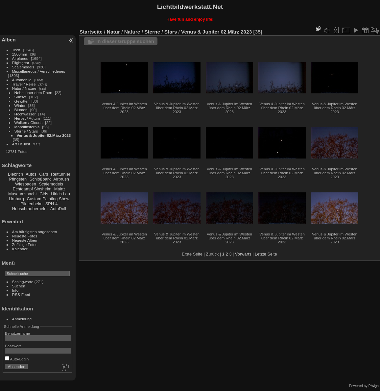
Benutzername (17, 333)
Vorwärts (243, 254)
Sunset (20, 97)
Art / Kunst (21, 144)
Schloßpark (40, 179)
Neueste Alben (24, 240)
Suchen (18, 286)
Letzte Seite (266, 254)
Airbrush (61, 179)
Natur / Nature (24, 88)
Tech (16, 50)
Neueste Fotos (24, 236)
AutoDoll (58, 208)
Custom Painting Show (48, 198)
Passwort (13, 346)
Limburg (16, 198)
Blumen (21, 110)
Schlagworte (23, 282)
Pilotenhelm (31, 203)
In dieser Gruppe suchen (125, 41)
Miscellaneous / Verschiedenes (38, 71)
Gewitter (21, 101)
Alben (9, 39)
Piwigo (373, 386)
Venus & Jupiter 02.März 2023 (44, 135)
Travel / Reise (24, 84)
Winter (20, 105)
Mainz (59, 188)
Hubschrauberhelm (30, 208)
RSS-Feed (21, 294)
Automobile (22, 80)
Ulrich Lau (60, 193)
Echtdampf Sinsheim (32, 188)
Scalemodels (23, 67)
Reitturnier (60, 174)
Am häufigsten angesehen (34, 232)
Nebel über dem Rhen (33, 92)
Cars (43, 174)
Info (15, 290)
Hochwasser (25, 114)
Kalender (20, 249)
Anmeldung (22, 319)
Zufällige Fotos (24, 244)
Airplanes (20, 58)
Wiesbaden (25, 184)
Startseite (91, 32)
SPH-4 (51, 203)
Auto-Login (17, 359)
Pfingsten (18, 179)
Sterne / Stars (26, 131)
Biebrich (15, 174)
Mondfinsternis (27, 127)
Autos (31, 174)
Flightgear (20, 63)
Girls (43, 193)
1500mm (19, 54)
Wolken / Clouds (28, 122)
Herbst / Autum (27, 118)
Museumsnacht (22, 193)
